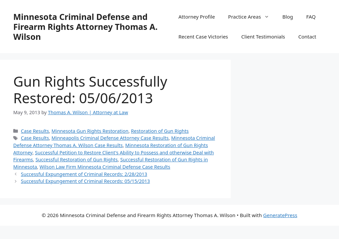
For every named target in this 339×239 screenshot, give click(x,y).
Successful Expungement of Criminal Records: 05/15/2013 (85, 181)
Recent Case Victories (203, 36)
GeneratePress (280, 215)
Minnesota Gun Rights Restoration (90, 131)
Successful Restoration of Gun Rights (76, 159)
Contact (307, 36)
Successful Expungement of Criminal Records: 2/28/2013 (84, 174)
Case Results (35, 131)
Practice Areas (252, 17)
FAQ (311, 16)
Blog (287, 16)
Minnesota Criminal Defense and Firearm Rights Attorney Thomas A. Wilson (85, 26)
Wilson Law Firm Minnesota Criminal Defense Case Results (104, 167)
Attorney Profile (196, 16)
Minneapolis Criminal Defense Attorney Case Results (110, 138)
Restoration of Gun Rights (160, 131)
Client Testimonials (263, 36)
